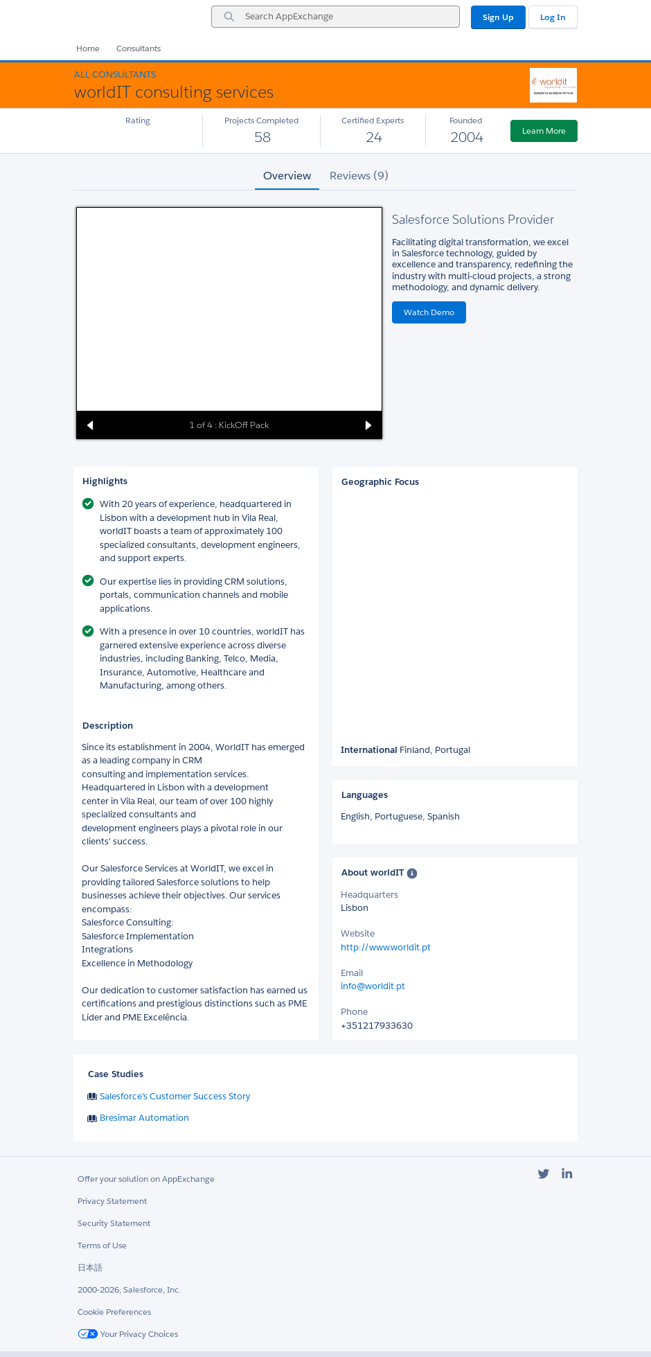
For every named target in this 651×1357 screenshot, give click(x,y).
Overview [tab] (287, 175)
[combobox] (335, 17)
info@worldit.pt (373, 986)
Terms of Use (102, 1245)
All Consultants (115, 74)
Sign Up (498, 17)
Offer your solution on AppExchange (146, 1179)
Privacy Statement (112, 1201)
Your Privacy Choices (128, 1334)
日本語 (90, 1267)
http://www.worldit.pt (386, 947)
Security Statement (114, 1223)
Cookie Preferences (114, 1312)
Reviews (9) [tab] (359, 175)
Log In (553, 17)
